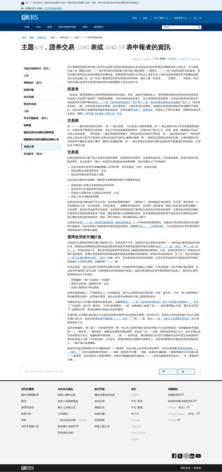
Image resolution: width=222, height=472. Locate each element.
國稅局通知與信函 (105, 395)
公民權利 (63, 414)
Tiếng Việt (195, 59)
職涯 (23, 401)
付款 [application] (38, 27)
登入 (197, 18)
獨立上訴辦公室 (66, 407)
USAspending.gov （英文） (183, 414)
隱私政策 (186, 468)
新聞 (145, 18)
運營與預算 (27, 407)
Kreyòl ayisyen (138, 432)
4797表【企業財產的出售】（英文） (87, 258)
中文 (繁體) (161, 18)
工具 (26, 75)
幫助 (134, 18)
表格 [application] (84, 27)
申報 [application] (26, 27)
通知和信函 (30, 104)
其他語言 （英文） (34, 153)
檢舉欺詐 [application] (99, 27)
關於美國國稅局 (30, 395)
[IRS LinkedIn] (192, 457)
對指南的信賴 (65, 432)
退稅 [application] (49, 27)
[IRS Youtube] (198, 456)
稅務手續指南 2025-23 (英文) (116, 318)
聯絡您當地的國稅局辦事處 (39, 132)
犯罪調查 (100, 420)
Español (147, 59)
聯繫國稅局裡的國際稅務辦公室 (41, 139)
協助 (32, 37)
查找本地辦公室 (30, 426)
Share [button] (170, 372)
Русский (183, 59)
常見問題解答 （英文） (36, 118)
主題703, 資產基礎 (143, 110)
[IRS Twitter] (180, 457)
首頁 (24, 37)
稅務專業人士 (180, 18)
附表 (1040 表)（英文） (169, 246)
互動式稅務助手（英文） (37, 68)
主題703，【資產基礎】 (151, 226)
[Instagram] (186, 456)
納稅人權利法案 (66, 395)
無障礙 (27, 125)
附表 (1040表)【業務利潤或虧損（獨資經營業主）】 (106, 222)
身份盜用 (100, 401)
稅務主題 (41, 37)
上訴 (26, 111)
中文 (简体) (137, 401)
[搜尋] (181, 27)
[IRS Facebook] (174, 456)
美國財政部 (175, 395)
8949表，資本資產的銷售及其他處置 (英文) (163, 102)
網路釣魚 (100, 407)
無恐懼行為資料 (68, 426)
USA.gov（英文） (178, 407)
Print (188, 372)
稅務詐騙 (29, 90)
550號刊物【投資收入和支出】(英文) (102, 113)
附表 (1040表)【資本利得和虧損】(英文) (145, 302)
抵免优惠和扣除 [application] (67, 27)
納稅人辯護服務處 (68, 401)
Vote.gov (174, 420)
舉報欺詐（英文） (34, 83)
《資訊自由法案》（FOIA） (73, 420)
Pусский (135, 420)
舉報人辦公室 (102, 426)
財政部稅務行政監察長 (182, 401)
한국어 (172, 59)
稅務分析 (26, 414)
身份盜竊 (29, 97)
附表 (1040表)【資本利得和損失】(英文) (115, 102)
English (136, 59)
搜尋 (198, 27)
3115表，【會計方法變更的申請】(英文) (175, 318)
